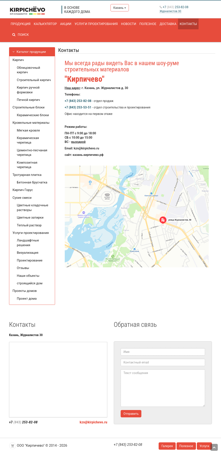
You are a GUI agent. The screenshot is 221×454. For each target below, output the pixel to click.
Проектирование (30, 260)
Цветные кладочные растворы (32, 207)
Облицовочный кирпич (28, 70)
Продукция (20, 24)
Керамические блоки (33, 115)
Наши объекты (28, 276)
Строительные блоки (28, 107)
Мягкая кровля (28, 130)
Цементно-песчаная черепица (32, 152)
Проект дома (27, 299)
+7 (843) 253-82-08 (78, 101)
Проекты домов (25, 291)
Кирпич (18, 60)
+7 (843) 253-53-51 (78, 107)
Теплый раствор (29, 225)
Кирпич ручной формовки (28, 90)
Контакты (186, 24)
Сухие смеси (22, 198)
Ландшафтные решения (28, 242)
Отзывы (23, 268)
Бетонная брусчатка (32, 182)
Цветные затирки (30, 217)
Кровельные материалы (31, 123)
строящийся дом (30, 283)
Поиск (20, 35)
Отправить (131, 413)
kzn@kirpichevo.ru (93, 422)
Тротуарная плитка (27, 175)
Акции (65, 24)
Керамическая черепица (28, 140)
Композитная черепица (27, 165)
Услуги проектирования (95, 24)
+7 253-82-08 (174, 7)
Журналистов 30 (170, 11)
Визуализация (27, 253)
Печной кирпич (28, 100)
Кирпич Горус (23, 190)
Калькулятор (45, 24)
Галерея (167, 446)
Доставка (166, 24)
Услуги (204, 446)
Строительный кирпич (34, 80)
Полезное (146, 24)
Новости (127, 24)
